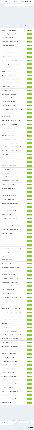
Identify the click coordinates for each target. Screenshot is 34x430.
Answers (22, 1)
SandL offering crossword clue (9, 34)
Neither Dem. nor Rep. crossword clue (11, 150)
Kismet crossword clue (7, 214)
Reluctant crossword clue (8, 116)
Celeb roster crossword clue (8, 139)
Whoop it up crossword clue (8, 207)
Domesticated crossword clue (9, 154)
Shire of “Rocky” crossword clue (9, 41)
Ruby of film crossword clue (8, 176)
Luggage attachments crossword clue (11, 124)
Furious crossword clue (7, 56)
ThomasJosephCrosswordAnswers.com (6, 427)
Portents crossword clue (7, 199)
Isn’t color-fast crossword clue (9, 173)
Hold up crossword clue (7, 169)
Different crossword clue (7, 184)
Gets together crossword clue (9, 49)
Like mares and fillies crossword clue (10, 120)
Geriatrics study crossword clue (9, 203)
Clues (19, 1)
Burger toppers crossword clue (9, 94)
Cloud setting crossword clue (9, 30)
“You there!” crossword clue (8, 75)
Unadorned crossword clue (8, 135)
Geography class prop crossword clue (11, 82)
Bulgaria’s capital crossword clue (9, 195)
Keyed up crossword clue (8, 113)
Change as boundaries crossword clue (11, 60)
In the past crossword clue (8, 101)
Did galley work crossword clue (9, 90)
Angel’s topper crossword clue (9, 210)
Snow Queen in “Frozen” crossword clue (11, 109)
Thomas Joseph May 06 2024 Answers (17, 26)
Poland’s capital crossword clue (9, 192)
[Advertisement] (17, 17)
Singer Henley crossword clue (9, 67)
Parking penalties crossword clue (9, 131)
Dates (26, 1)
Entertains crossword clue (8, 52)
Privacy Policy (17, 427)
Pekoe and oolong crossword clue (10, 79)
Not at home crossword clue (8, 128)
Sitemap (21, 427)
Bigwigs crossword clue (7, 45)
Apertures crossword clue (8, 86)
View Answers (29, 30)
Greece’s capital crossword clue (9, 180)
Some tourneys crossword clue (9, 165)
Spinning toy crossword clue (8, 188)
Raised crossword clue (7, 98)
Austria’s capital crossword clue (9, 158)
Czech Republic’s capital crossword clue (11, 146)
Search (30, 1)
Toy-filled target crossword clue (9, 64)
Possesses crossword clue (8, 105)
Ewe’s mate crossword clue (8, 161)
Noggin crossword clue (7, 71)
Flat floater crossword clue (8, 37)
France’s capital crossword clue (9, 143)
